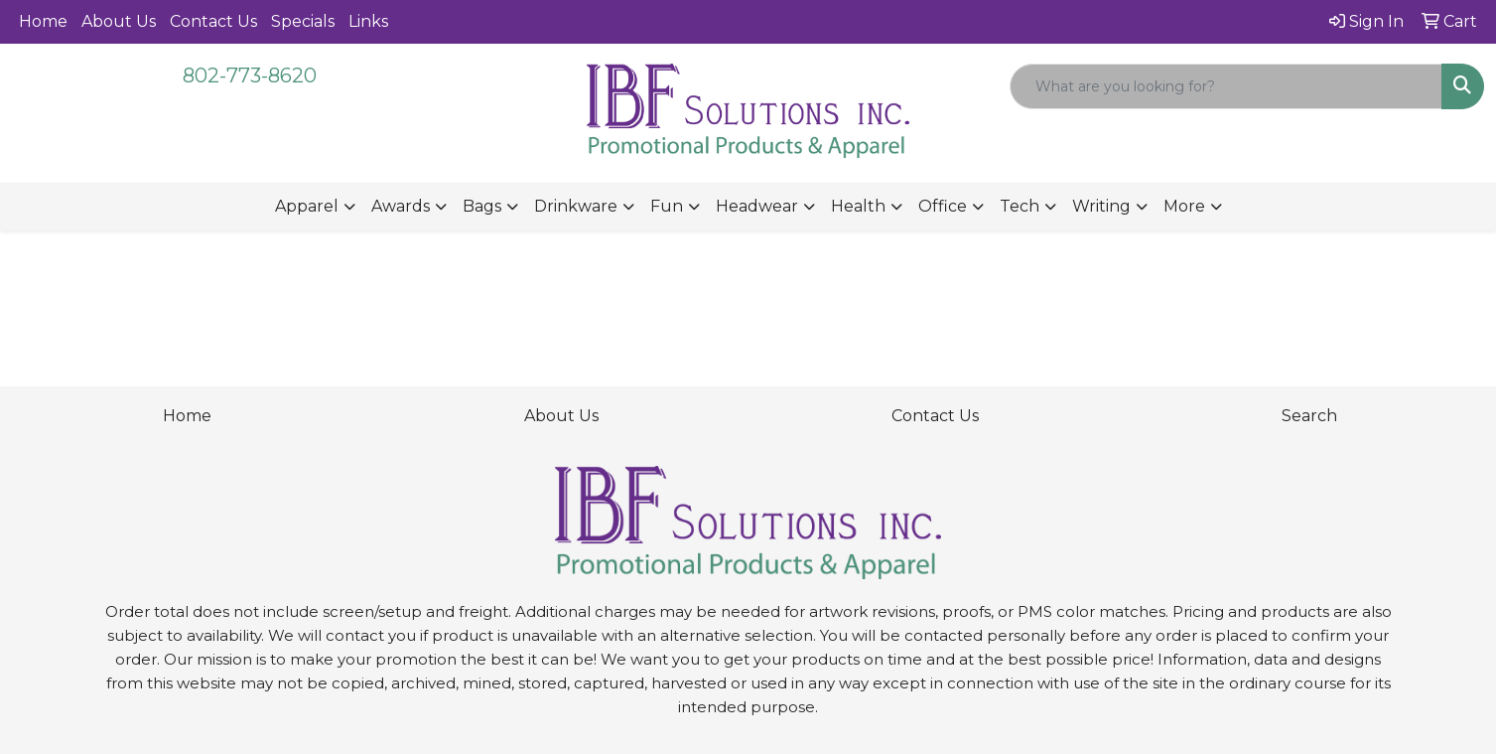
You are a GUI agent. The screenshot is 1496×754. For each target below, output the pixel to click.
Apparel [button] (307, 206)
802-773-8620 (250, 75)
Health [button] (858, 206)
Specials (303, 21)
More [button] (1184, 206)
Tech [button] (1019, 206)
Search (1309, 415)
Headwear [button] (757, 206)
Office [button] (942, 206)
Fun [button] (666, 206)
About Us (118, 21)
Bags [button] (482, 206)
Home (43, 21)
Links (368, 21)
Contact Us (213, 21)
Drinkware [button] (575, 206)
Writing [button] (1101, 206)
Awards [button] (400, 206)
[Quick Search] (1226, 86)
